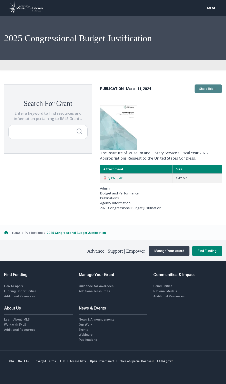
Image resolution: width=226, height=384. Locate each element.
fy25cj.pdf (114, 178)
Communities (162, 286)
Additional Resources (19, 296)
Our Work (85, 324)
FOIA (11, 361)
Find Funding (207, 251)
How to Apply (13, 286)
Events (83, 330)
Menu (211, 8)
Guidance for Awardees (96, 286)
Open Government (102, 361)
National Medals (165, 291)
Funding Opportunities (20, 291)
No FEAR (23, 361)
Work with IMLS (15, 324)
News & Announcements (96, 319)
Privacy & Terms (44, 361)
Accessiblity (77, 361)
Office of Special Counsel (136, 361)
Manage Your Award (169, 251)
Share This (208, 88)
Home (16, 233)
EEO (62, 361)
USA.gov (166, 361)
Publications (34, 233)
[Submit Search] (79, 131)
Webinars (85, 334)
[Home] (25, 8)
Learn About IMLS (17, 319)
